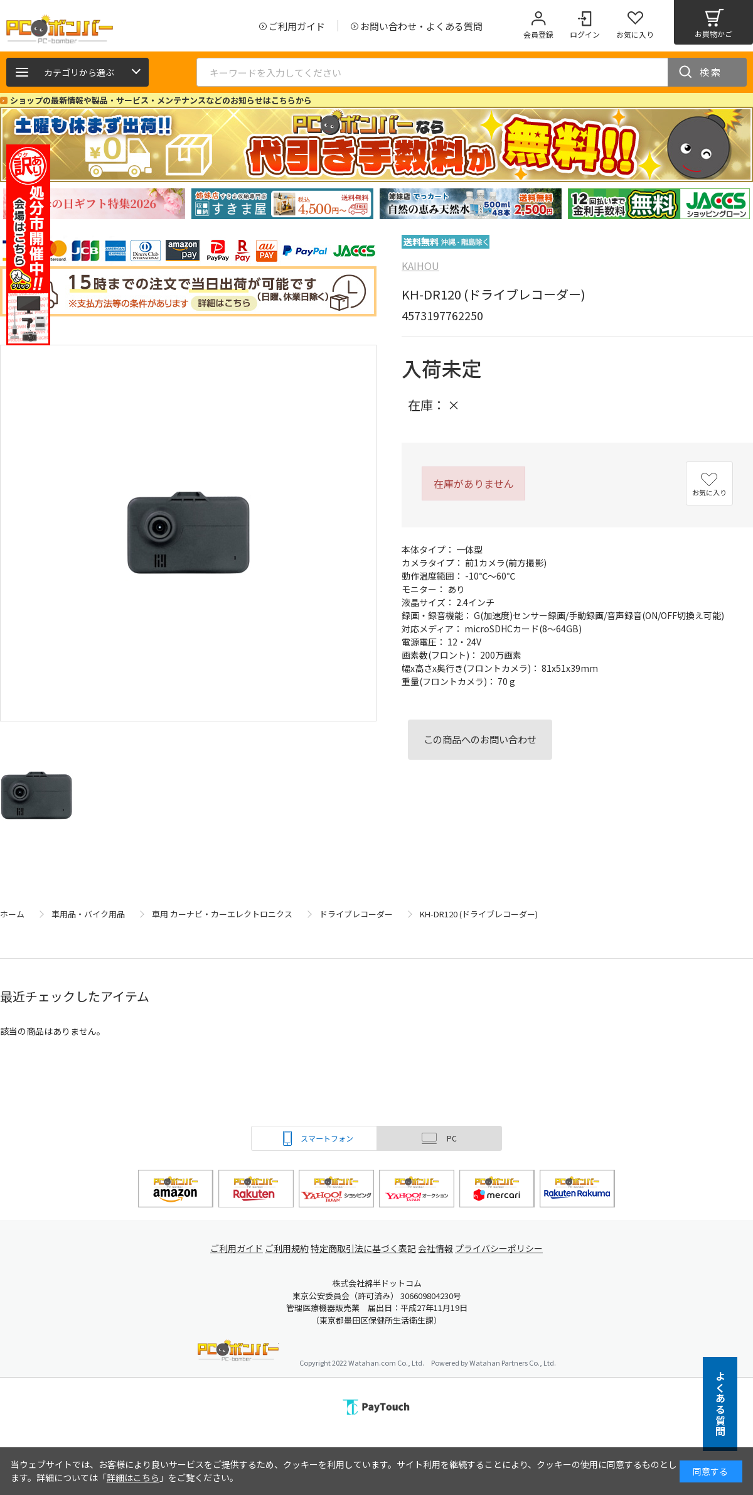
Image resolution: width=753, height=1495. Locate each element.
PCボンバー (238, 1352)
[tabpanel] (94, 203)
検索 (711, 71)
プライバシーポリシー (508, 1248)
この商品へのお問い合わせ (480, 739)
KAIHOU (420, 265)
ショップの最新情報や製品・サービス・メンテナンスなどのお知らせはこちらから (161, 100)
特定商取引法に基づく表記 (365, 1248)
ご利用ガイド (229, 1248)
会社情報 (440, 1248)
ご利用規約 (286, 1248)
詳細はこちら (133, 1477)
